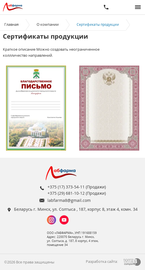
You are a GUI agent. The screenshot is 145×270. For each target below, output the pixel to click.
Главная (11, 24)
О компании (48, 24)
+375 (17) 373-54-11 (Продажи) (76, 187)
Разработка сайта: (102, 261)
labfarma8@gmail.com (69, 200)
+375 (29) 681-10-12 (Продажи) (76, 193)
